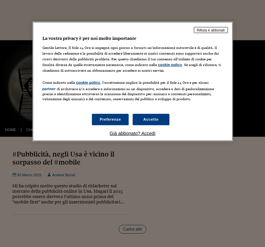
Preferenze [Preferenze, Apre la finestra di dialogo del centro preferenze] (110, 119)
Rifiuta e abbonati (211, 30)
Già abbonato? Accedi (132, 133)
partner (49, 89)
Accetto (151, 119)
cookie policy (170, 65)
